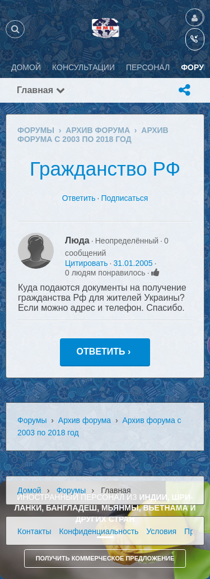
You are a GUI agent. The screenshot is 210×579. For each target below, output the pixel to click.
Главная (41, 90)
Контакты (34, 531)
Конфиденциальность (98, 531)
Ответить (79, 198)
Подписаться (124, 198)
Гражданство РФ (105, 169)
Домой (29, 490)
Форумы (32, 420)
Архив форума (84, 420)
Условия (161, 531)
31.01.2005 (132, 263)
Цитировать (86, 263)
